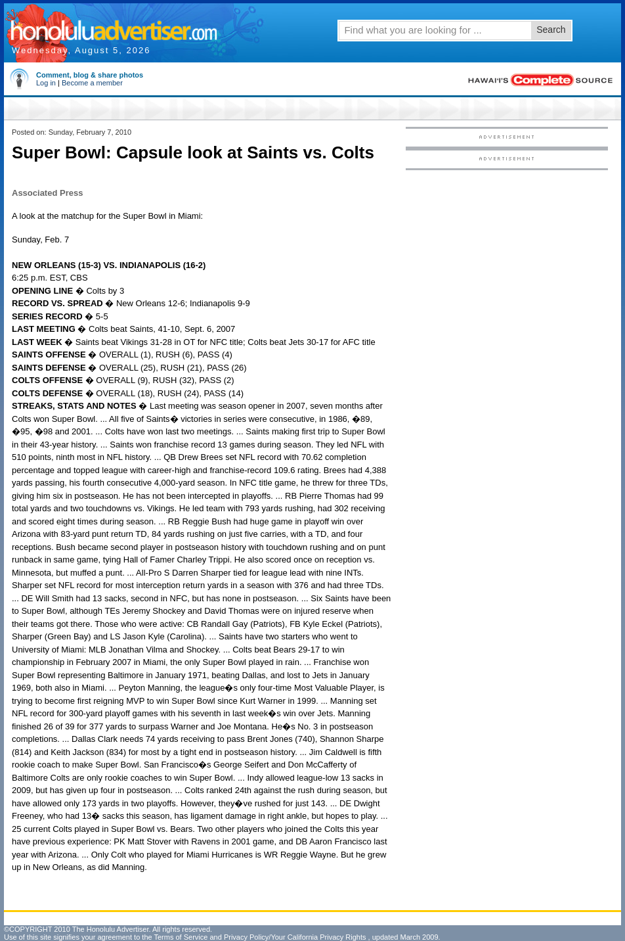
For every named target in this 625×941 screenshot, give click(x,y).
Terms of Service (180, 937)
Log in (46, 83)
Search (550, 29)
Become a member (92, 83)
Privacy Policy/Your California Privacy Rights (295, 937)
